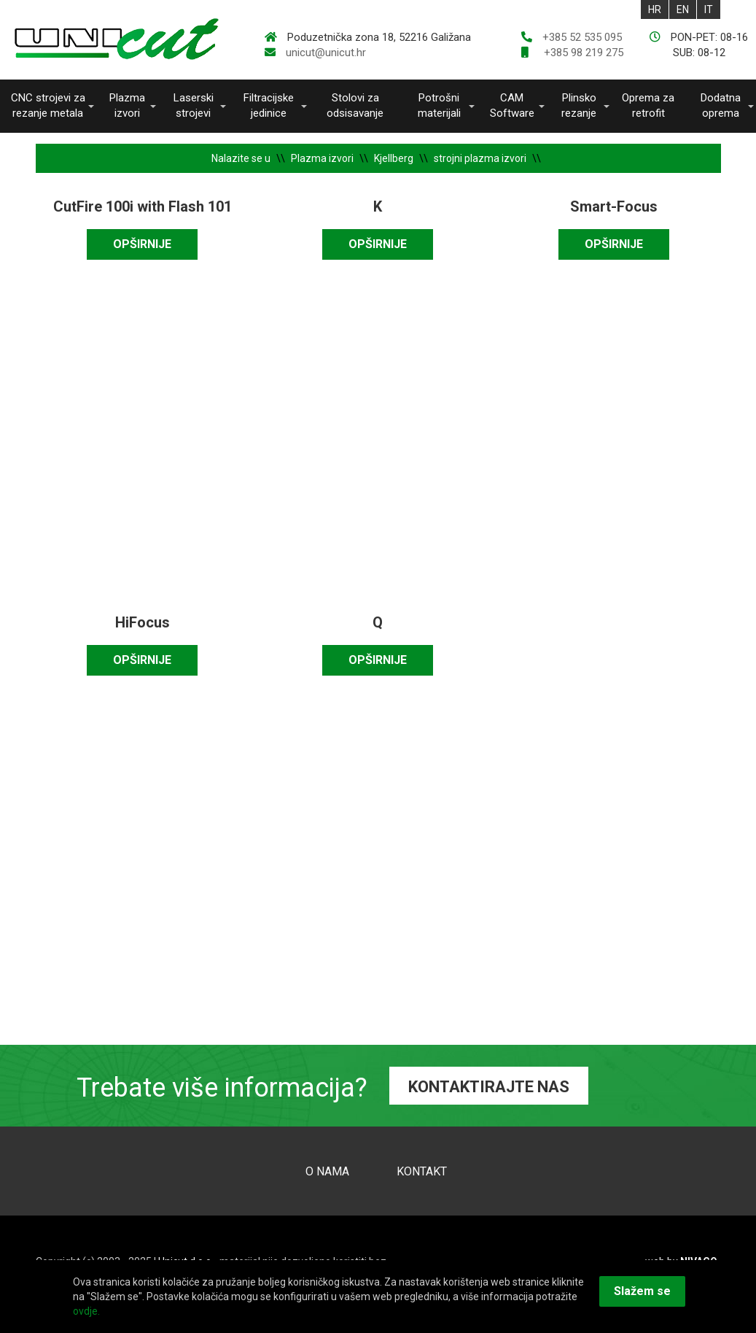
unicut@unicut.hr (326, 52)
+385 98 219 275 (582, 52)
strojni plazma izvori (480, 158)
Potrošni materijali (439, 105)
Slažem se (642, 1291)
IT (708, 9)
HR (654, 9)
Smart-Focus (614, 206)
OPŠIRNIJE (142, 244)
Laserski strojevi (194, 105)
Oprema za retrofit (648, 105)
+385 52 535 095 (582, 37)
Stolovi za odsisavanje (355, 105)
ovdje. (86, 1311)
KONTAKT (422, 1171)
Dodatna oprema (721, 105)
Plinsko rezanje (578, 105)
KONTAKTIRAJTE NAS (488, 1087)
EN (683, 9)
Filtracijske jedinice (268, 105)
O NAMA (327, 1171)
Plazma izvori (127, 105)
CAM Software (512, 105)
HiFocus (142, 622)
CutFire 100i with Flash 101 (142, 206)
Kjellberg (393, 158)
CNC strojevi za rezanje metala (48, 105)
